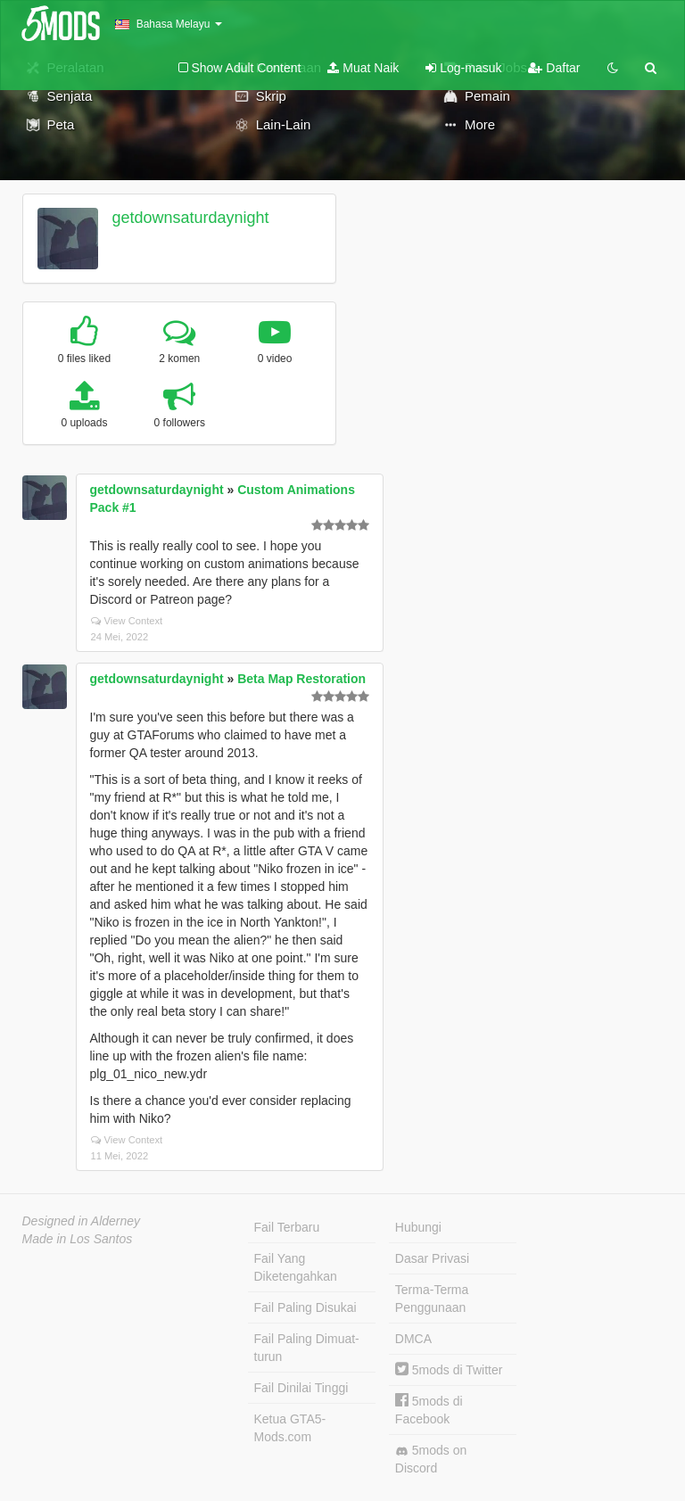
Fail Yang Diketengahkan (295, 1267)
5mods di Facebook (429, 1409)
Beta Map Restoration (301, 679)
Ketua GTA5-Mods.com (290, 1428)
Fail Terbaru (287, 1227)
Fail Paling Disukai (305, 1307)
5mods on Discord (430, 1459)
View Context (127, 620)
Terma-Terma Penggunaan (431, 1298)
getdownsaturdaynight (189, 218)
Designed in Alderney (81, 1221)
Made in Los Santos (77, 1239)
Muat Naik (363, 68)
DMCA (413, 1339)
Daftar (554, 68)
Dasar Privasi (432, 1258)
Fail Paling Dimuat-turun (306, 1348)
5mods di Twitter (449, 1370)
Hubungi (418, 1227)
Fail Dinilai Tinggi (301, 1388)
